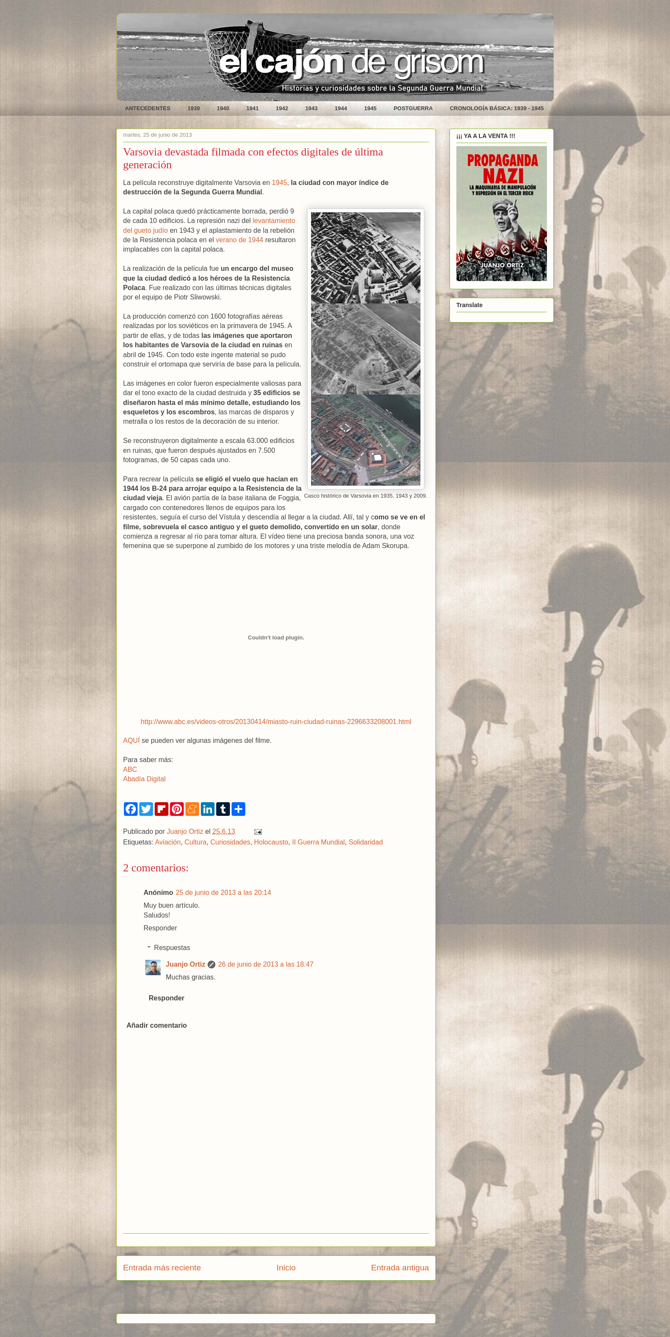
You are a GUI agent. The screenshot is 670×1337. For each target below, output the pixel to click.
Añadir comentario (156, 1025)
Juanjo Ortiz (185, 964)
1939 (194, 108)
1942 (282, 108)
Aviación (168, 842)
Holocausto (271, 842)
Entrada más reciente (162, 1267)
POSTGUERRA (413, 108)
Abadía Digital (144, 779)
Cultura (196, 842)
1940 (223, 108)
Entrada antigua (400, 1267)
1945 (370, 108)
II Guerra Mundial (318, 842)
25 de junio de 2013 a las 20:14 (223, 892)
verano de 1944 (239, 239)
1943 (311, 108)
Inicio (286, 1267)
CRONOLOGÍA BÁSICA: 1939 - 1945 (497, 108)
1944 (341, 108)
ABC (130, 769)
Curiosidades (230, 842)
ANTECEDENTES (147, 108)
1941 (253, 108)
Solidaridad (366, 842)
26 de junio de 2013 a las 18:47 (265, 964)
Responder (160, 928)
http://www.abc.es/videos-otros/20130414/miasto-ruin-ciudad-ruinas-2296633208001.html (276, 721)
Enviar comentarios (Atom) (297, 1300)
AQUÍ (131, 740)
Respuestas (172, 947)
